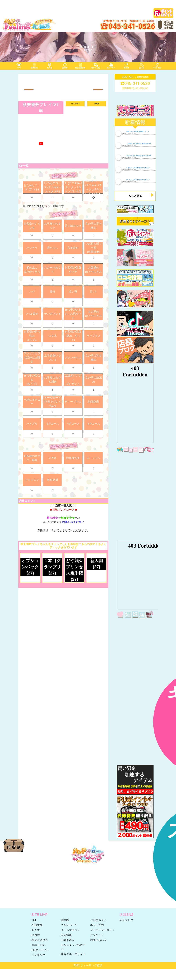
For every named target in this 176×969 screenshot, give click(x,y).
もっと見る (135, 195)
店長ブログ (126, 920)
